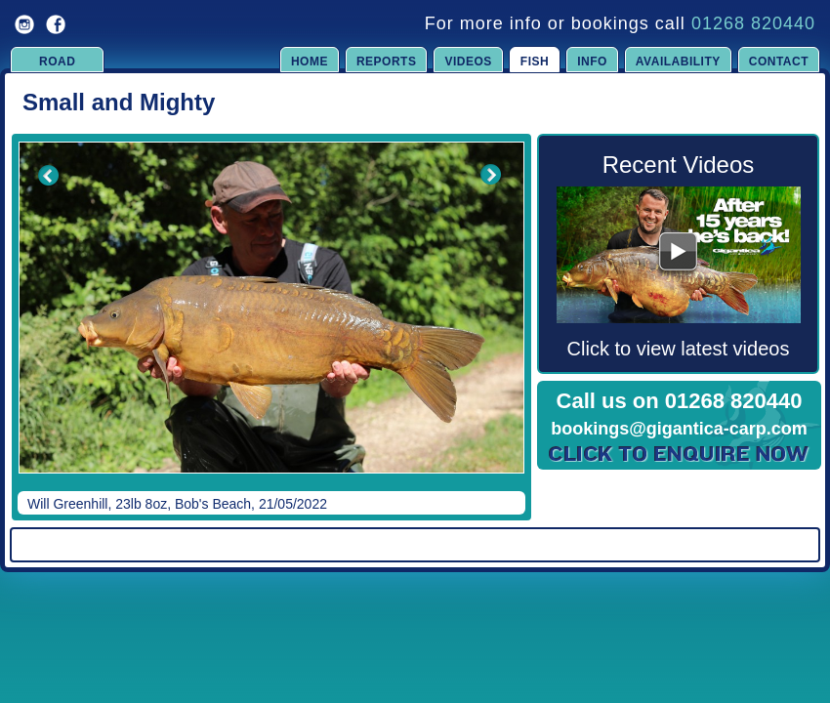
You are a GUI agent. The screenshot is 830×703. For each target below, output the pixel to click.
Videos (467, 61)
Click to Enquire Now (679, 454)
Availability (678, 61)
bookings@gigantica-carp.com (679, 428)
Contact (779, 61)
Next (490, 321)
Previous (35, 321)
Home (309, 61)
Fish (534, 61)
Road (57, 61)
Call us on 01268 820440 (680, 401)
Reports (386, 61)
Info (592, 61)
